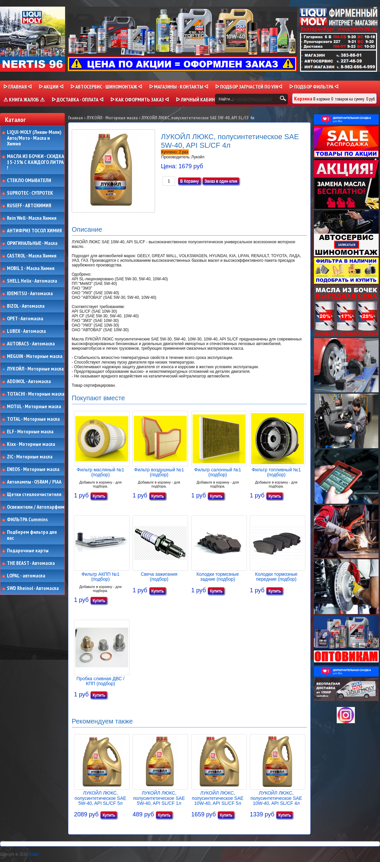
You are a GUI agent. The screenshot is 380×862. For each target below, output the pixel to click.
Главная (75, 118)
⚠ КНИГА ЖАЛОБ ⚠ (24, 99)
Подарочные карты (28, 551)
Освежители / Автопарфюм (35, 507)
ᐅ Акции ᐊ (51, 86)
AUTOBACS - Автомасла (31, 344)
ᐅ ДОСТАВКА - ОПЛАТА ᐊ (77, 99)
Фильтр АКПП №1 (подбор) (100, 576)
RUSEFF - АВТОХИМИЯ (29, 206)
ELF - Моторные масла (30, 432)
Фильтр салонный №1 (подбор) (217, 472)
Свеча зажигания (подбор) (159, 576)
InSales (33, 854)
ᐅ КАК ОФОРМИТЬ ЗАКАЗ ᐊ (139, 99)
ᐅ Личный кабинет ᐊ (200, 99)
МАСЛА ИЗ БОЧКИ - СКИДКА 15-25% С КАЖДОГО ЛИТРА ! (35, 162)
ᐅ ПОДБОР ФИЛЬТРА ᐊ (313, 86)
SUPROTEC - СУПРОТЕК (30, 193)
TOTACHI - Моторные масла (35, 394)
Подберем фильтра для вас (32, 535)
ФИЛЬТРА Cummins (27, 520)
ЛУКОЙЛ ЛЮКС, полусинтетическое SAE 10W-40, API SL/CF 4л (276, 798)
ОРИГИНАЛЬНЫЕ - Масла (32, 243)
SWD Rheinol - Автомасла (33, 588)
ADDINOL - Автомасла (29, 381)
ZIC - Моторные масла (30, 457)
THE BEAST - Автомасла (31, 563)
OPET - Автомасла (25, 319)
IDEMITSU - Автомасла (30, 293)
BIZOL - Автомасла (26, 306)
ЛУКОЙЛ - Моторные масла (35, 369)
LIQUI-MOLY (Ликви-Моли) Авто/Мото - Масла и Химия (34, 138)
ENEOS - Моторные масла (33, 469)
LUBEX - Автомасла (26, 331)
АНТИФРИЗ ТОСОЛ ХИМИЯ (34, 231)
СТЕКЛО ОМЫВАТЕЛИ (29, 180)
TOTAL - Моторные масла (33, 419)
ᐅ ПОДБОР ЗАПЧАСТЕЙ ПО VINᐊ (248, 86)
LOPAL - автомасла (26, 576)
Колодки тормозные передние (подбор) (276, 576)
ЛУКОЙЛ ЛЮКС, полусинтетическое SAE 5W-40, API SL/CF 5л (100, 798)
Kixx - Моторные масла (31, 444)
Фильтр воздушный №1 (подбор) (159, 472)
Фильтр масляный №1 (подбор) (100, 472)
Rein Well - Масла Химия (32, 218)
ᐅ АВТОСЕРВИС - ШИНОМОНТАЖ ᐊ (106, 86)
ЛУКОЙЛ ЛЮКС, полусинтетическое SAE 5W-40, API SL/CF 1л (159, 798)
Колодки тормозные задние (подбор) (217, 576)
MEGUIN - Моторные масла (34, 356)
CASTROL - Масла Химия (32, 256)
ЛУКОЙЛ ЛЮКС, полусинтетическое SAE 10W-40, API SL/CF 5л (218, 798)
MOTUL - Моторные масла (34, 407)
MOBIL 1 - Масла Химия (31, 268)
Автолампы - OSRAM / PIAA (34, 482)
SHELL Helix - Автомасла (32, 281)
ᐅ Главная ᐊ (17, 86)
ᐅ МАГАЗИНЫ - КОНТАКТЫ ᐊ (178, 86)
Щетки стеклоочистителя (34, 494)
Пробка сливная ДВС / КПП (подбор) (100, 681)
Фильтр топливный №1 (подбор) (276, 472)
